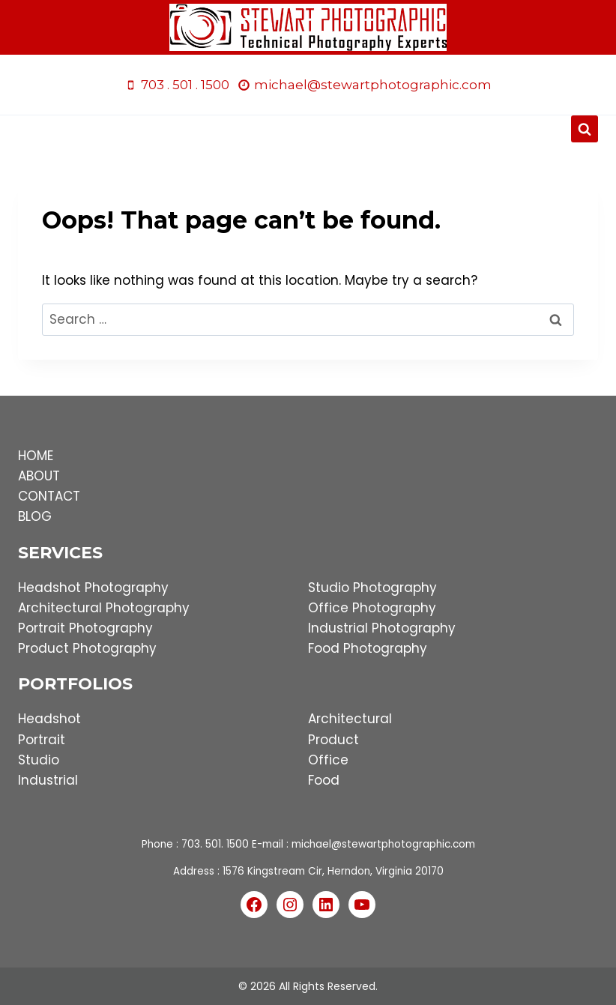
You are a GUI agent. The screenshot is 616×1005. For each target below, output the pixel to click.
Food (323, 780)
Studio (38, 760)
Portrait (41, 740)
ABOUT (39, 476)
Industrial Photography (382, 628)
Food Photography (367, 648)
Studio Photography (372, 588)
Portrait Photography (85, 628)
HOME (35, 456)
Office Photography (372, 608)
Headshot (49, 719)
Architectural (350, 719)
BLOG (35, 516)
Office (328, 760)
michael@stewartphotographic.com (383, 844)
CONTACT (49, 496)
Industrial (48, 780)
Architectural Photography (104, 608)
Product (333, 740)
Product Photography (87, 648)
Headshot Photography (93, 588)
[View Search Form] (584, 128)
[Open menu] (308, 129)
